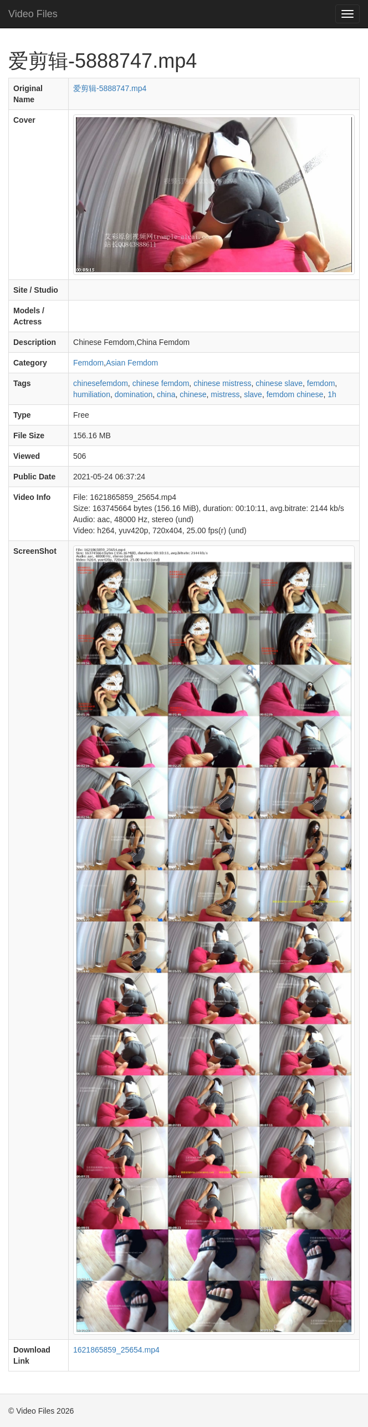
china (166, 394)
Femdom (88, 362)
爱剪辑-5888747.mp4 (109, 88)
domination (134, 394)
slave (253, 394)
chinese (193, 394)
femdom (321, 383)
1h (332, 394)
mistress (225, 394)
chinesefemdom (100, 383)
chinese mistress (222, 383)
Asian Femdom (132, 362)
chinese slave (279, 383)
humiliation (91, 394)
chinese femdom (161, 383)
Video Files (33, 13)
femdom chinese (295, 394)
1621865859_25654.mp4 (116, 1349)
